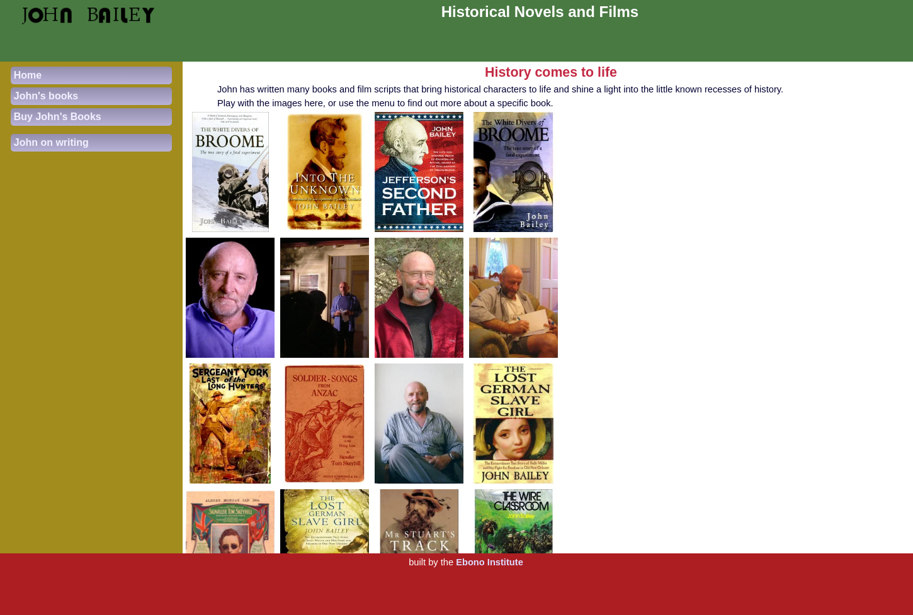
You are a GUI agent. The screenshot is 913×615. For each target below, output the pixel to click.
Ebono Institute (489, 562)
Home (28, 75)
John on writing (51, 142)
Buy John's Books (57, 116)
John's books (46, 96)
